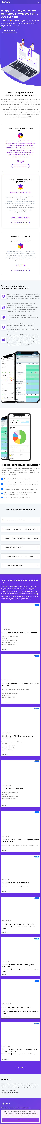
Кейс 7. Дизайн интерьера (11, 776)
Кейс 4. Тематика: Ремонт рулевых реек (16, 911)
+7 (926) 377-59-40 (11, 1076)
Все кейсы (20, 1054)
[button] (20, 508)
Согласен (20, 1120)
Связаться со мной (9, 30)
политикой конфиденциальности (11, 1115)
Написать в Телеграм (12, 1078)
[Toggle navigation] (37, 2)
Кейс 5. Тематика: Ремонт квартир (14, 870)
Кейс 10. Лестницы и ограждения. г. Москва (18, 620)
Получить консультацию (20, 161)
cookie (36, 1115)
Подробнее (5, 636)
